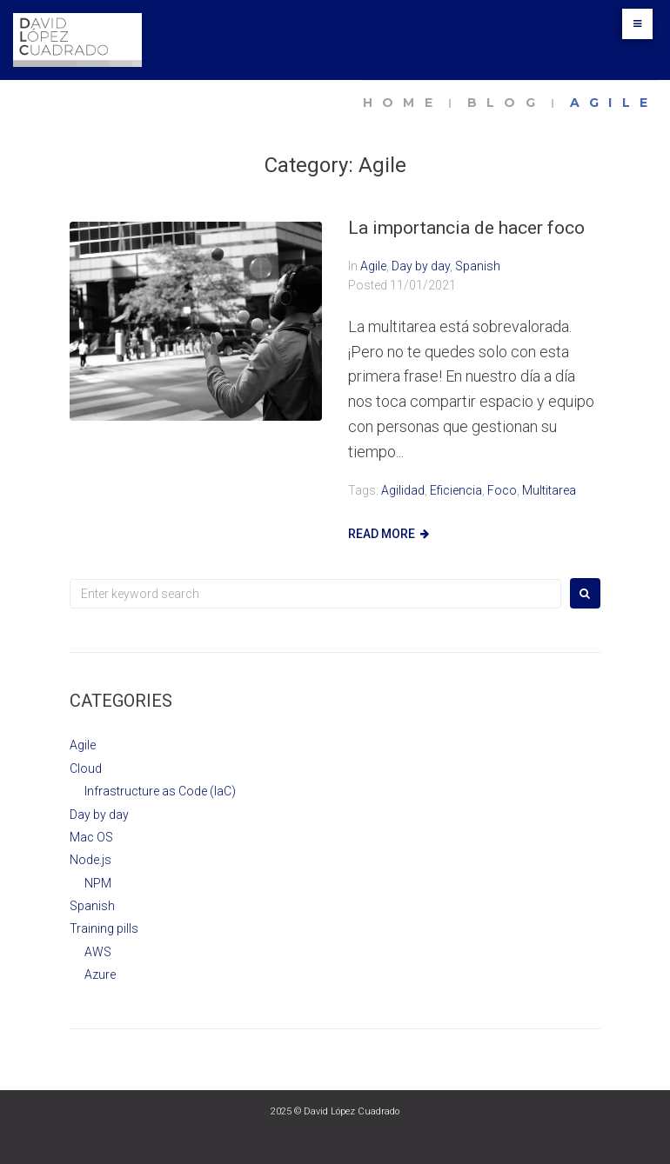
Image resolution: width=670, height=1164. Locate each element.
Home (402, 102)
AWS (97, 952)
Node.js (90, 860)
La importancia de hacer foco (466, 227)
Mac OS (91, 837)
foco (502, 490)
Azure (100, 974)
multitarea (549, 490)
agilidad (403, 490)
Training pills (104, 928)
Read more (381, 534)
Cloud (86, 768)
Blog (506, 102)
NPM (97, 883)
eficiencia (456, 490)
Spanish (477, 266)
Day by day (421, 266)
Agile (373, 266)
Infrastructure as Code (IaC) (160, 791)
